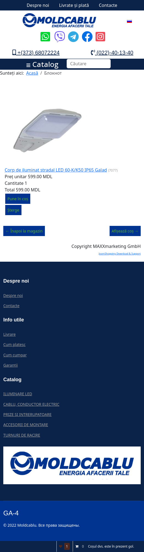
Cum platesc (14, 344)
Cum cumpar (15, 355)
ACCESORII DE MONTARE (25, 424)
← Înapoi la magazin (24, 231)
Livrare (9, 334)
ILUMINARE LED (17, 393)
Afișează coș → (125, 231)
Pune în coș (17, 198)
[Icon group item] (44, 32)
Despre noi (38, 5)
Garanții (10, 365)
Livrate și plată (74, 5)
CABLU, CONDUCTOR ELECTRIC (31, 404)
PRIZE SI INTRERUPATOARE (27, 414)
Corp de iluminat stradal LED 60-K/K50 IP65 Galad (56, 170)
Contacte (108, 5)
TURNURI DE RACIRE (21, 435)
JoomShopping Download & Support (120, 253)
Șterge (13, 210)
